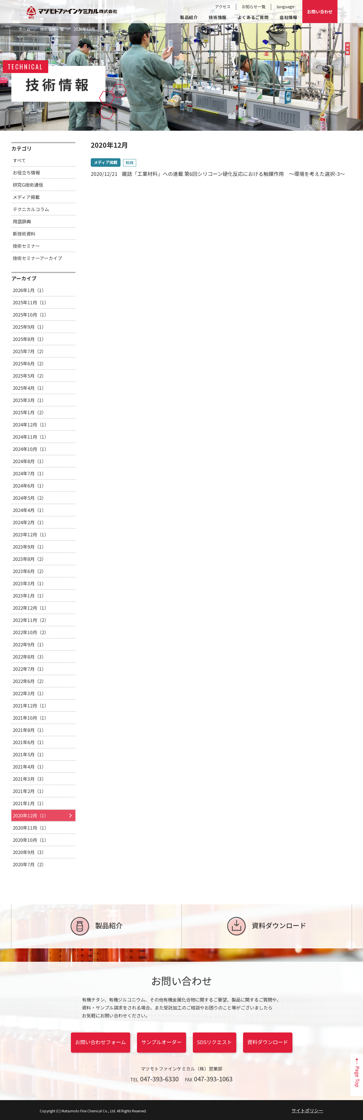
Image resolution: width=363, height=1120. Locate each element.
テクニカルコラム (31, 209)
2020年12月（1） (31, 815)
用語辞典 (22, 221)
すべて (19, 160)
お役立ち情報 (26, 172)
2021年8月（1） (29, 729)
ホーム (24, 29)
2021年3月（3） (29, 778)
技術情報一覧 (52, 29)
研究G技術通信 (28, 184)
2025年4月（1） (29, 387)
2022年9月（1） (29, 644)
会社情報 (288, 17)
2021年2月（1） (29, 791)
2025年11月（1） (31, 302)
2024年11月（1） (31, 436)
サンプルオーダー (161, 1042)
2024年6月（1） (29, 485)
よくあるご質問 (253, 17)
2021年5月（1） (29, 754)
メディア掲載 (26, 196)
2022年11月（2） (31, 620)
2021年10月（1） (31, 717)
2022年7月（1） (29, 668)
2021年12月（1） (31, 705)
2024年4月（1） (29, 510)
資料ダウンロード (266, 926)
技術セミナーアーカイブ (37, 258)
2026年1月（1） (29, 290)
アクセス (223, 6)
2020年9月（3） (29, 852)
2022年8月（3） (29, 656)
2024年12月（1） (31, 424)
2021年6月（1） (29, 742)
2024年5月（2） (29, 497)
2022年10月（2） (31, 632)
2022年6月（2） (29, 681)
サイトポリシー (307, 1110)
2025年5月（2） (29, 375)
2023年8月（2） (29, 558)
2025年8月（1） (29, 339)
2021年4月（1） (29, 766)
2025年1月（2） (29, 412)
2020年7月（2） (29, 864)
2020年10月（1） (31, 839)
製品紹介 (189, 17)
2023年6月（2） (29, 571)
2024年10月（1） (31, 448)
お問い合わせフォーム (100, 1042)
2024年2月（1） (29, 522)
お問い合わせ (320, 11)
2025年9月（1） (29, 326)
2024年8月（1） (29, 461)
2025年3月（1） (29, 400)
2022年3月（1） (29, 693)
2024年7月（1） (29, 473)
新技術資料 (24, 233)
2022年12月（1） (31, 607)
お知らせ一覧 (253, 6)
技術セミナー (26, 245)
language (285, 6)
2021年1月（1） (29, 803)
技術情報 (218, 17)
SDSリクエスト (214, 1042)
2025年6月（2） (29, 363)
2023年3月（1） (29, 583)
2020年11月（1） (31, 827)
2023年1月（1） (29, 595)
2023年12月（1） (31, 534)
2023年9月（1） (29, 546)
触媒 (130, 162)
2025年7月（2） (29, 351)
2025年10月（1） (31, 314)
